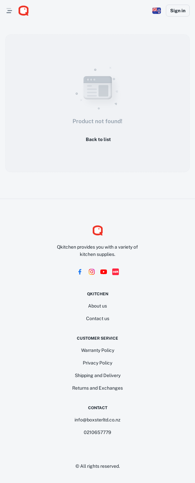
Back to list (98, 139)
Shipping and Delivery (98, 375)
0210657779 (97, 432)
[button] (156, 10)
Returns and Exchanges (97, 388)
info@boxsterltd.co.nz (97, 419)
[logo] (23, 11)
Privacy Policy (97, 362)
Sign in (177, 10)
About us (97, 306)
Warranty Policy (97, 350)
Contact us (97, 318)
